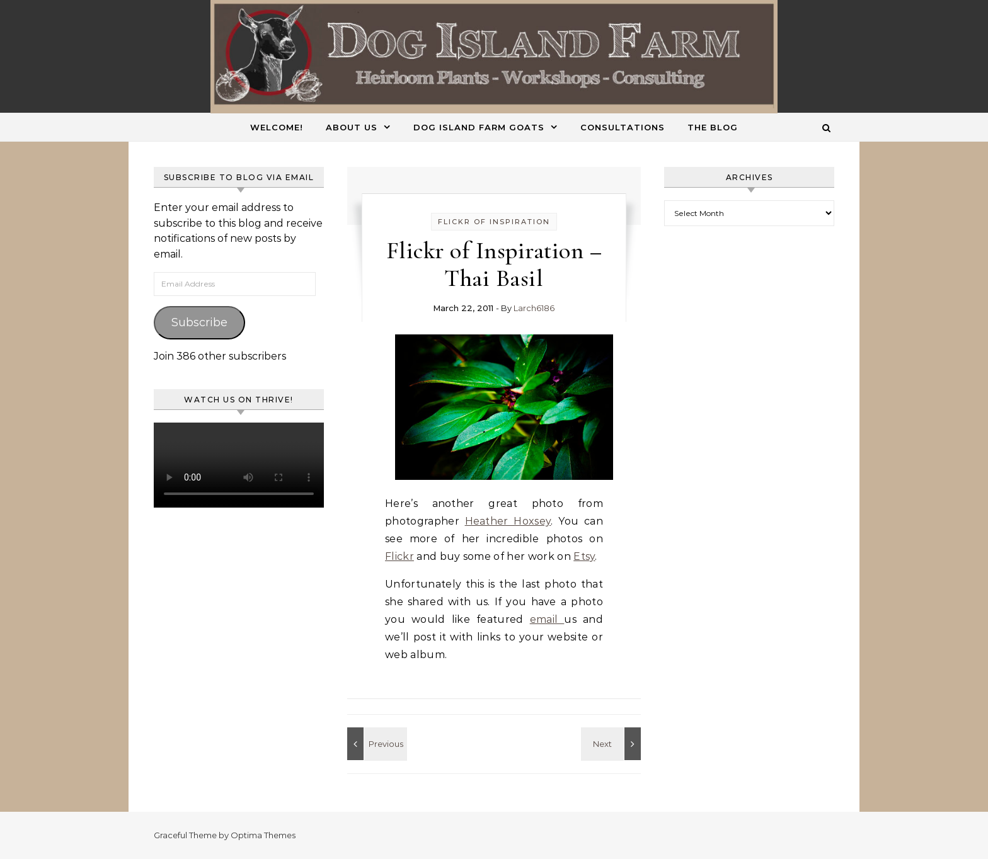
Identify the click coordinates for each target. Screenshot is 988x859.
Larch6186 (534, 308)
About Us (351, 127)
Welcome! (276, 127)
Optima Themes (263, 835)
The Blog (712, 127)
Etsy (584, 556)
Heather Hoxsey (508, 521)
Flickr (399, 556)
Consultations (622, 127)
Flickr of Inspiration (494, 221)
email (547, 619)
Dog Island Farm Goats (478, 127)
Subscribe (199, 322)
